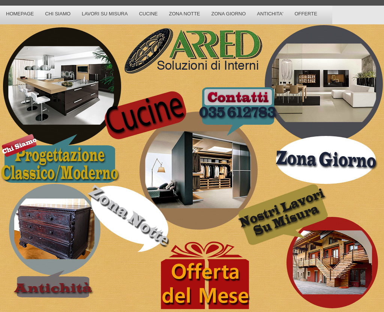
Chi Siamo (57, 13)
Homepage (20, 13)
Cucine (148, 13)
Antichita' (270, 13)
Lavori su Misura (105, 13)
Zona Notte (184, 13)
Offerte (305, 13)
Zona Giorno (229, 13)
